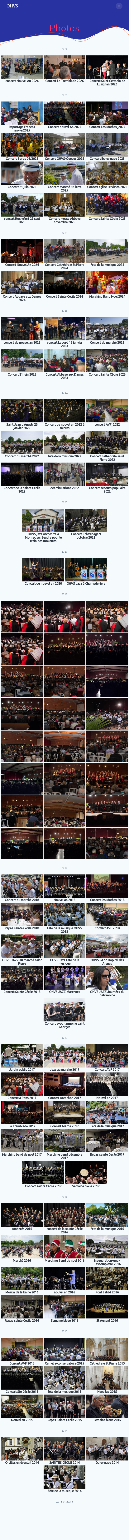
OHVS (12, 6)
